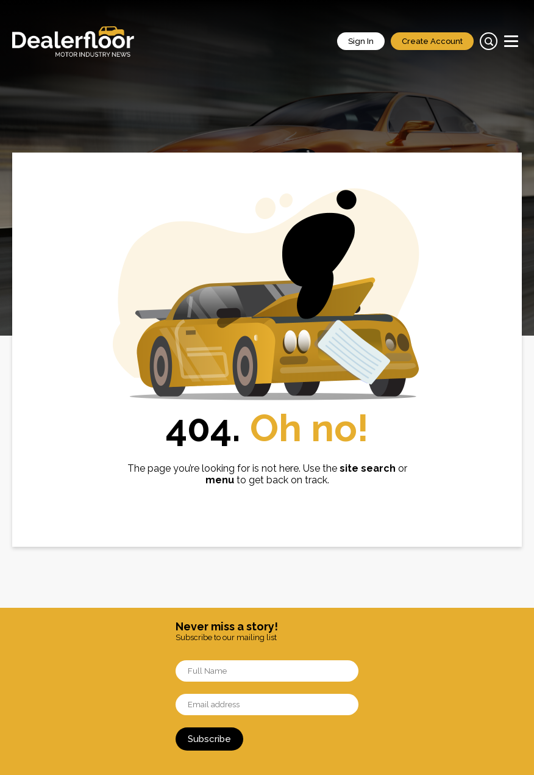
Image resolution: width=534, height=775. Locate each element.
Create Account (432, 41)
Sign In (361, 41)
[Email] (267, 704)
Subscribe (209, 739)
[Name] (267, 671)
